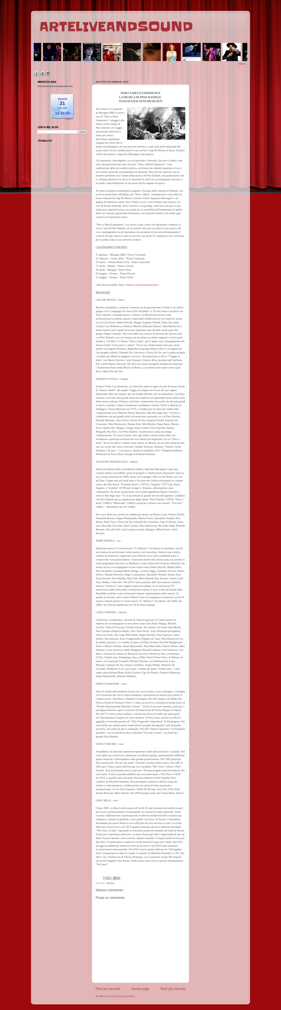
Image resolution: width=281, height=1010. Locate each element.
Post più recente (108, 989)
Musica (110, 883)
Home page (140, 989)
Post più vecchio (172, 989)
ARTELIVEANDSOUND (116, 27)
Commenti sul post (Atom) (120, 996)
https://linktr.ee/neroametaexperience (139, 284)
